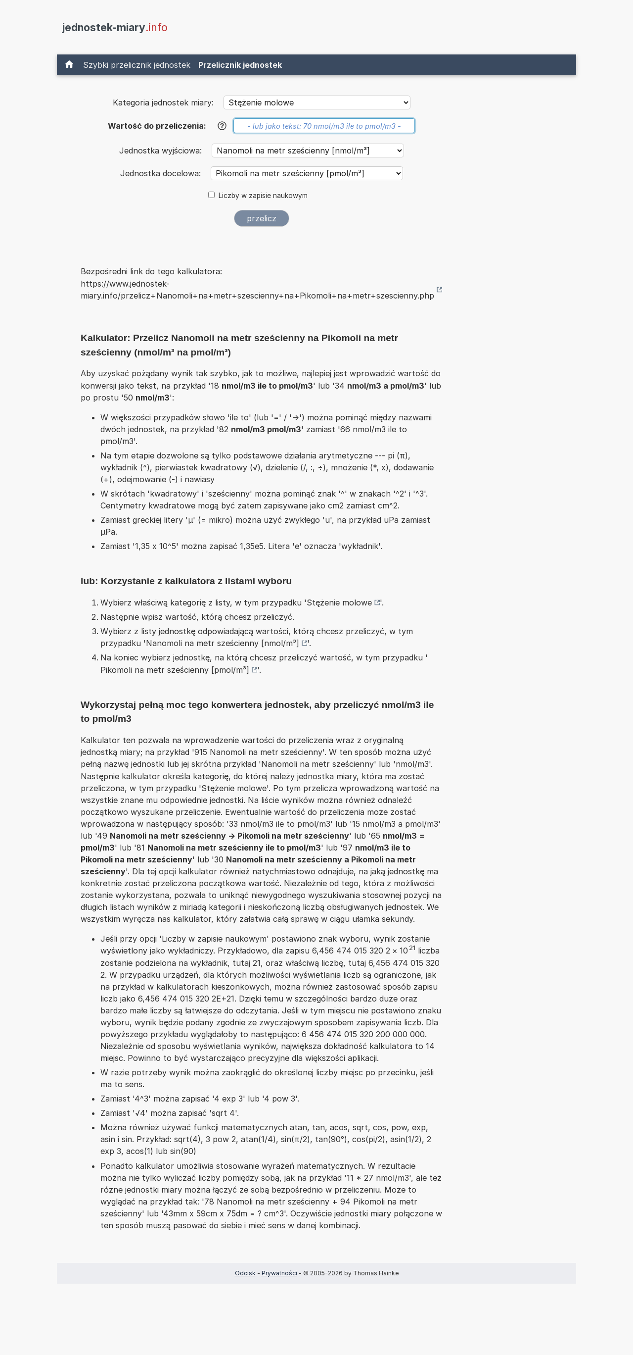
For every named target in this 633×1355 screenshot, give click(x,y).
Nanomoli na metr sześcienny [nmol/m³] (222, 643)
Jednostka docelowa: (161, 173)
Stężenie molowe (339, 602)
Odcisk (245, 1273)
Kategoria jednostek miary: (163, 102)
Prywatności (279, 1273)
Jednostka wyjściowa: (161, 150)
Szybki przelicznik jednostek (136, 65)
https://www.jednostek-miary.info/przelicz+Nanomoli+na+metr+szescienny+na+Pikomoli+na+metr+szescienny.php (257, 290)
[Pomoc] (222, 126)
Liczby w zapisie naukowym (263, 196)
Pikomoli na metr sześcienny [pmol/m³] (174, 670)
